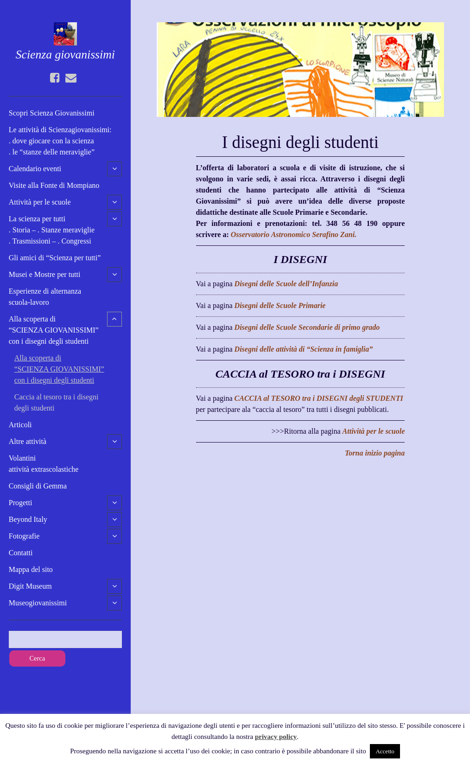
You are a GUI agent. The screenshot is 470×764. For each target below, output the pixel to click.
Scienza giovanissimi (65, 54)
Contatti (21, 553)
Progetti (20, 503)
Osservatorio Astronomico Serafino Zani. (293, 234)
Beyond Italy (28, 519)
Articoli (20, 425)
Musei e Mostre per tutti (45, 274)
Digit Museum (30, 586)
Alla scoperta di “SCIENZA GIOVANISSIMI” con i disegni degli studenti (54, 330)
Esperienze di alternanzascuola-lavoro (45, 296)
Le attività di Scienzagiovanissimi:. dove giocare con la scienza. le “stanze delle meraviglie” (60, 141)
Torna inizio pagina (375, 453)
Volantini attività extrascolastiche (44, 463)
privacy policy (276, 736)
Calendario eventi (35, 169)
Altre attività (27, 441)
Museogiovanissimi (38, 603)
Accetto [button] (384, 751)
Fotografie (24, 536)
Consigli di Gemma (38, 486)
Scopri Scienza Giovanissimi (52, 113)
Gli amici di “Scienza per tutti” (55, 258)
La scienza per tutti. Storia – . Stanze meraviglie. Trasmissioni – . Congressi (52, 230)
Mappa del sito (31, 569)
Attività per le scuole (40, 202)
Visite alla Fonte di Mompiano (54, 185)
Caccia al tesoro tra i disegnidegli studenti (56, 402)
